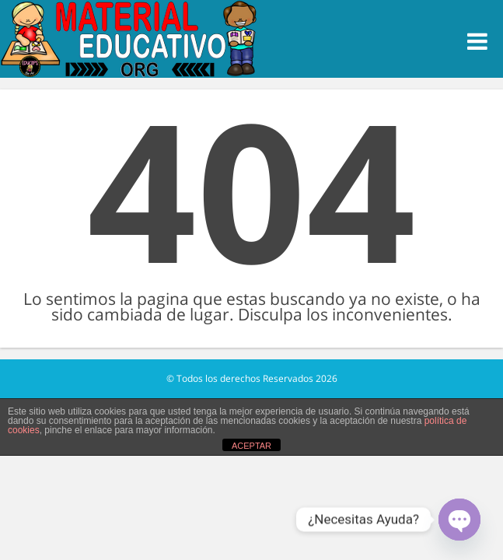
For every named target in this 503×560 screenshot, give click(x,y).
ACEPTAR (251, 445)
